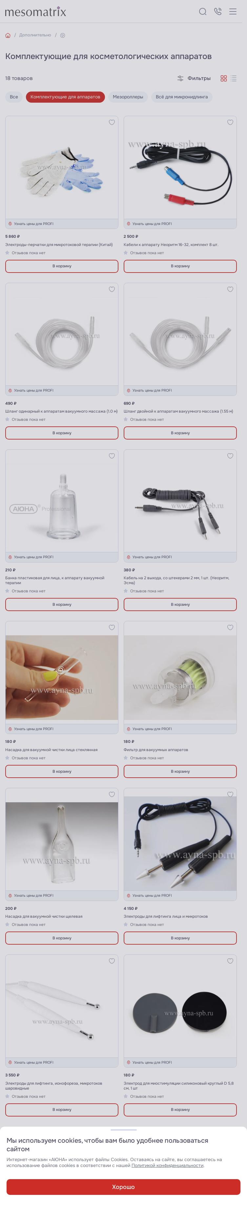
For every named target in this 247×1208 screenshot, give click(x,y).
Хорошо (123, 1187)
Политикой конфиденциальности (167, 1165)
